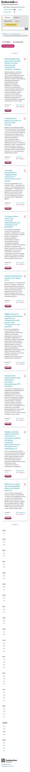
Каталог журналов (15, 34)
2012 (3, 673)
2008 (3, 740)
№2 (4, 542)
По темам (6, 42)
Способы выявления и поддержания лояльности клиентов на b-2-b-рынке (12, 175)
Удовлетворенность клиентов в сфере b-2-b (13, 278)
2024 (3, 530)
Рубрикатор (7, 17)
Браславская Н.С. (21, 512)
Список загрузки (10, 9)
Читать (8, 110)
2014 (3, 640)
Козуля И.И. (19, 157)
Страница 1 (15, 53)
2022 (3, 550)
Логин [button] (20, 9)
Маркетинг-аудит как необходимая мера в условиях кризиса (12, 487)
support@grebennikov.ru (7, 766)
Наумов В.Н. (19, 105)
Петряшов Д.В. (20, 262)
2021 (3, 561)
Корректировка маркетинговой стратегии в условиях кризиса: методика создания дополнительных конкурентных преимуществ (12, 440)
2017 (3, 606)
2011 (3, 689)
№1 (4, 533)
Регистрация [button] (7, 12)
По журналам (8, 46)
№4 (4, 643)
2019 (3, 584)
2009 (4, 723)
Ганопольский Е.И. (21, 362)
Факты (17, 21)
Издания (16, 17)
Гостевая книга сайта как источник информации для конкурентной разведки (12, 221)
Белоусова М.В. (20, 203)
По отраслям (18, 42)
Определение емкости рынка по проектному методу (12, 121)
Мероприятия (8, 21)
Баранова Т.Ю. (20, 470)
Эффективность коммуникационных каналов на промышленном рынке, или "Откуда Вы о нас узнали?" (13, 320)
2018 (3, 595)
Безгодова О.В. (20, 418)
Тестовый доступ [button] (11, 24)
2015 (3, 629)
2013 (3, 656)
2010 (3, 706)
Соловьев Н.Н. (20, 300)
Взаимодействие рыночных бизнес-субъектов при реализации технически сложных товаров (12, 64)
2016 (3, 617)
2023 (3, 539)
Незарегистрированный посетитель (14, 7)
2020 (3, 572)
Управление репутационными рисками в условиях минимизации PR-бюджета (12, 381)
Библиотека (5, 34)
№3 (4, 646)
